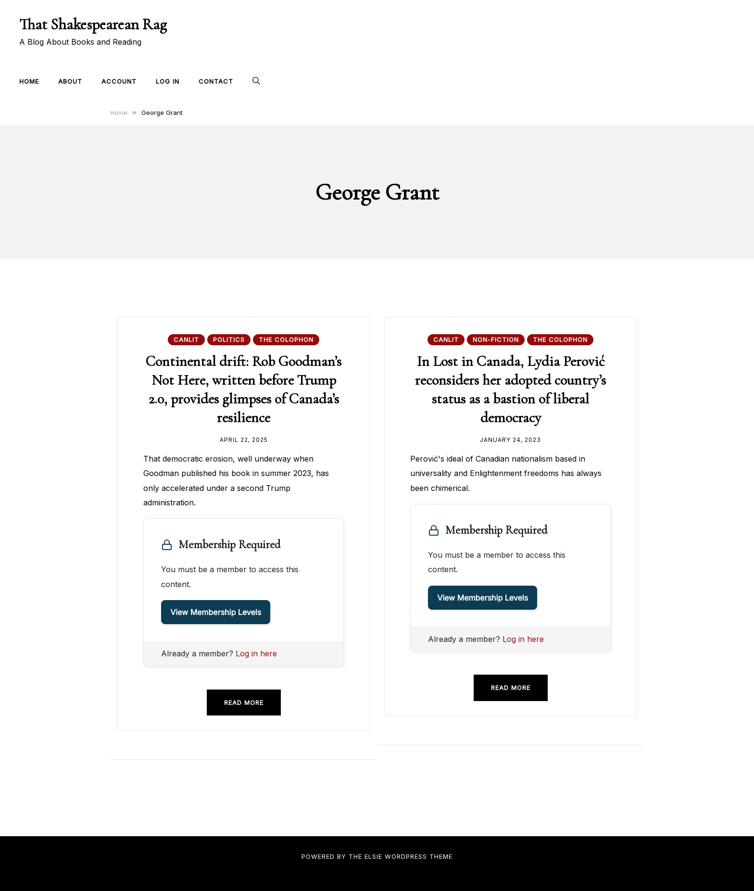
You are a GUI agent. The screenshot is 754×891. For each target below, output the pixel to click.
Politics (229, 339)
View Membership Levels (215, 612)
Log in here (256, 653)
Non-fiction (496, 339)
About (70, 81)
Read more (244, 702)
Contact (216, 81)
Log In (167, 81)
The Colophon (286, 339)
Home (29, 81)
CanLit (186, 339)
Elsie (373, 856)
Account (119, 81)
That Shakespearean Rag (93, 24)
